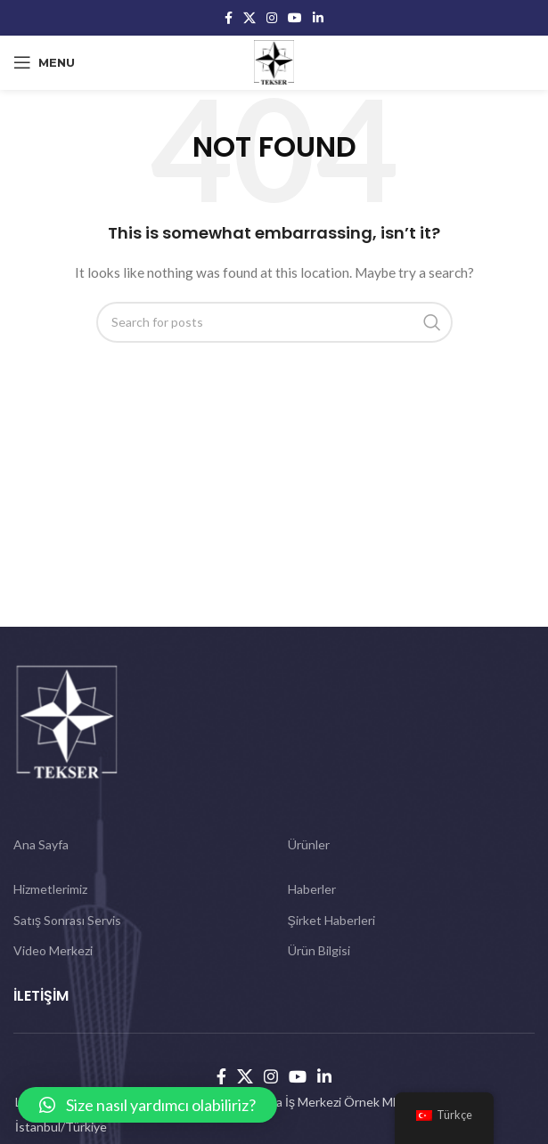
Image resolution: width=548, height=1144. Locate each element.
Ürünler (309, 844)
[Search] (274, 322)
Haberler (312, 889)
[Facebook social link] (228, 17)
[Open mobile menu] (44, 62)
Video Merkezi (53, 950)
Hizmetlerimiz (50, 889)
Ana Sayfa (41, 844)
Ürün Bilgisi (319, 950)
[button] (147, 1105)
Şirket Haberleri (331, 920)
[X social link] (249, 17)
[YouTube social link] (294, 17)
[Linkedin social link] (318, 17)
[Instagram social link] (271, 17)
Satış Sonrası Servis (67, 920)
